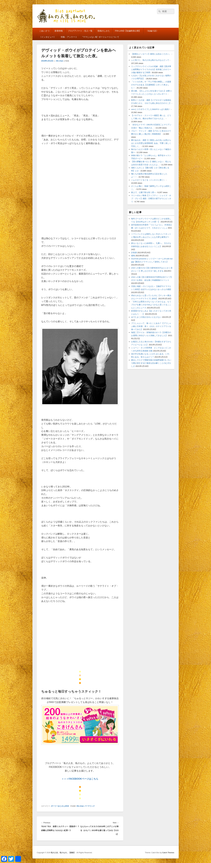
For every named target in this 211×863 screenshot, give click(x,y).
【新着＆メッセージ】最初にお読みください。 (151, 54)
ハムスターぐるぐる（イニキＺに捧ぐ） (148, 180)
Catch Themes (168, 853)
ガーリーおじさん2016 (60, 806)
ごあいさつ (44, 31)
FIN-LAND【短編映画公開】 (128, 31)
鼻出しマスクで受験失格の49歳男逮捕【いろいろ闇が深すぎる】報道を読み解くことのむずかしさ (151, 363)
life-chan (59, 61)
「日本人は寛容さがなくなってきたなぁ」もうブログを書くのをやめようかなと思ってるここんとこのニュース (151, 305)
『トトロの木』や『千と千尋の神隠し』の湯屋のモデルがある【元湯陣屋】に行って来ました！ (151, 85)
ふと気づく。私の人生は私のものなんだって (150, 60)
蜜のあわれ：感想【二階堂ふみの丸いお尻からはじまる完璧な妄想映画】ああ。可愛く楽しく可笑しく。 (151, 143)
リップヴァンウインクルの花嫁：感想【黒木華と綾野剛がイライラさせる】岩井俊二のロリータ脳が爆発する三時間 (151, 69)
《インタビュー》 (47, 37)
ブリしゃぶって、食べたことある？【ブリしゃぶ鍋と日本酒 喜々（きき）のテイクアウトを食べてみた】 (151, 326)
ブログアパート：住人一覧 (80, 31)
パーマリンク (89, 806)
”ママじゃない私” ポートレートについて (100, 37)
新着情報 (59, 31)
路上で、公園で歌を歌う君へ (143, 192)
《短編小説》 (152, 31)
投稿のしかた (104, 31)
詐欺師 (134, 252)
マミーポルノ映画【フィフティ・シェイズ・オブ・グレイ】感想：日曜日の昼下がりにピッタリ (151, 198)
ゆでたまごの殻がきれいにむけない (146, 317)
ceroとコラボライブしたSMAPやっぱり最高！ (151, 109)
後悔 (133, 256)
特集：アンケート (69, 37)
